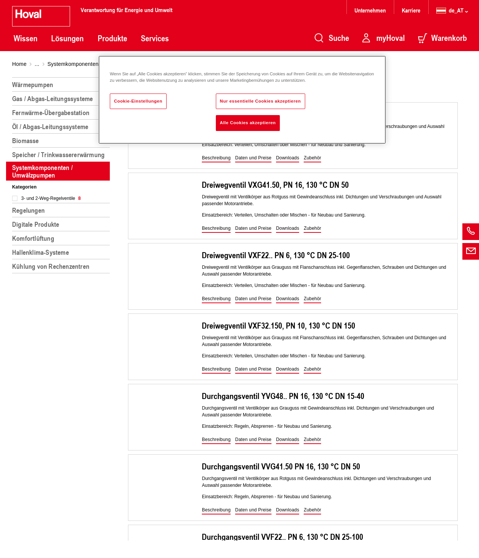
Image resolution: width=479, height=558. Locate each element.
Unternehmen (370, 10)
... (37, 64)
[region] (62, 314)
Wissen (25, 38)
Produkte (112, 38)
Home (19, 64)
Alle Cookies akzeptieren (248, 122)
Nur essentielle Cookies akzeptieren (260, 101)
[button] (216, 158)
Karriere (411, 10)
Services (155, 38)
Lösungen (67, 38)
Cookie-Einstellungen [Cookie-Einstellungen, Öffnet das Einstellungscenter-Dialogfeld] (138, 101)
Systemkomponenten (72, 64)
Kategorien (24, 187)
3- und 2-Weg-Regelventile (51, 198)
